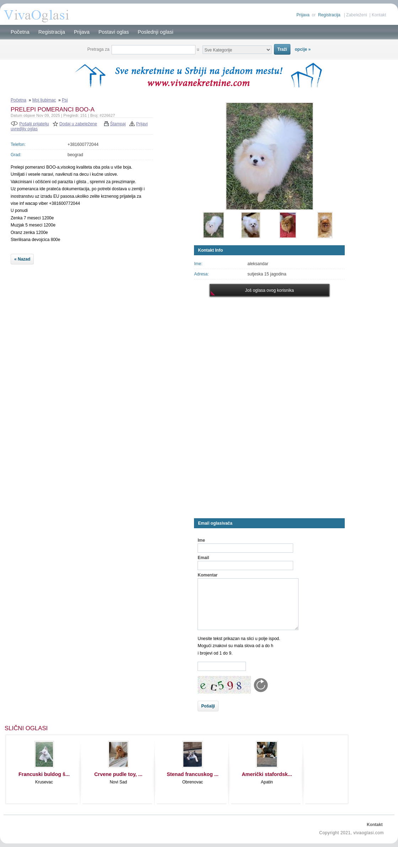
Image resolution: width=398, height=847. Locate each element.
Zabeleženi (356, 14)
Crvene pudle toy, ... (118, 774)
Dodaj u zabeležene (78, 123)
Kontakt (379, 14)
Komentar (207, 575)
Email (203, 557)
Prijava (303, 14)
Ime (201, 540)
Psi (65, 100)
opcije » (303, 49)
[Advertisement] (100, 323)
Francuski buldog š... (44, 774)
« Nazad (22, 259)
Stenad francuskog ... (193, 774)
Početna (20, 32)
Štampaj (118, 123)
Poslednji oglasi (155, 32)
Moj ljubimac (44, 100)
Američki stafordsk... (267, 774)
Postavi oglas (113, 32)
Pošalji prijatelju (34, 123)
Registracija (329, 14)
